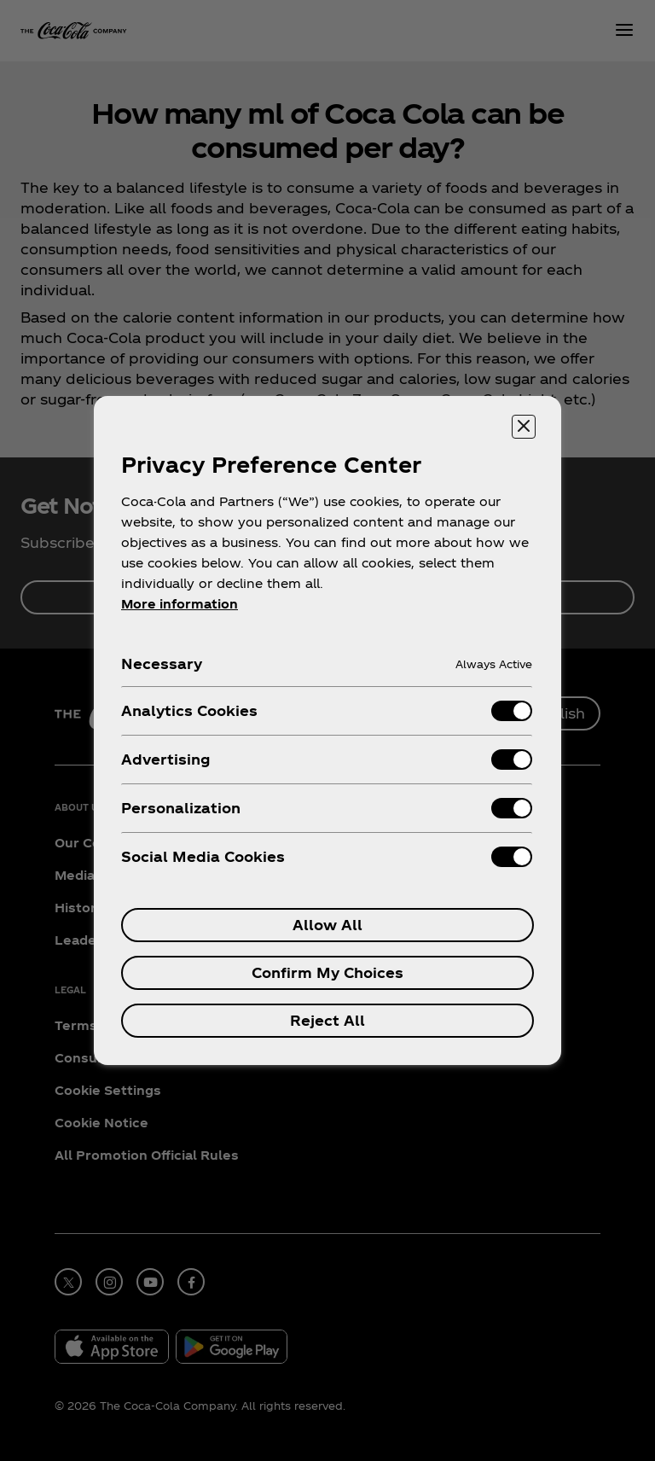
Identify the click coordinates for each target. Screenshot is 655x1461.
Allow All (327, 925)
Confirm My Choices (327, 972)
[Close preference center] (523, 426)
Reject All (327, 1020)
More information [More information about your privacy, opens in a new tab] (179, 604)
